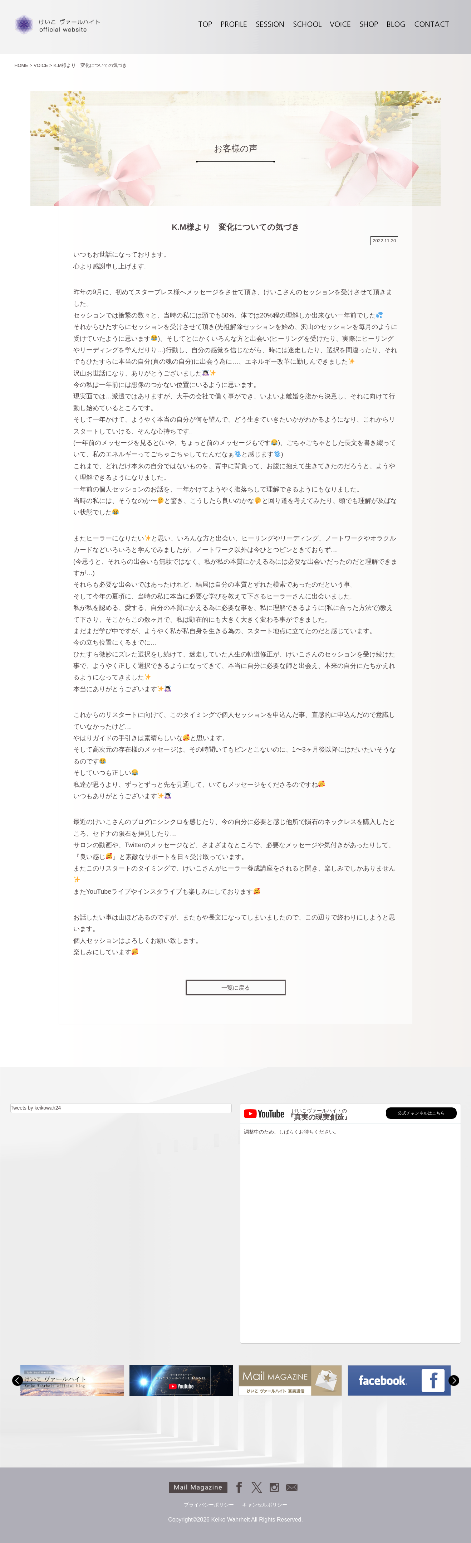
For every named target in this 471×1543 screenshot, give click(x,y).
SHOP (368, 24)
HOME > (23, 65)
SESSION (270, 24)
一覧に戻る (235, 987)
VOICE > (43, 65)
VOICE (340, 24)
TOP (205, 24)
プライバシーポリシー (209, 1505)
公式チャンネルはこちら (421, 1113)
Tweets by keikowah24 (36, 1108)
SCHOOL (307, 24)
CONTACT (431, 24)
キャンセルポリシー (264, 1505)
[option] (72, 1380)
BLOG (396, 24)
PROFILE (234, 24)
